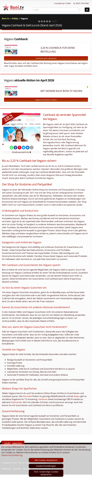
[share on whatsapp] (11, 147)
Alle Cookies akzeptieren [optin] (46, 460)
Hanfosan (43, 399)
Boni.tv (5, 18)
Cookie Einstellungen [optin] (46, 466)
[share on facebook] (15, 147)
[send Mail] (32, 147)
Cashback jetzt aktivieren (46, 58)
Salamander (16, 402)
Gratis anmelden (13, 443)
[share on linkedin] (28, 147)
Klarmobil (27, 396)
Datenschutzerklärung (11, 455)
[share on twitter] (24, 147)
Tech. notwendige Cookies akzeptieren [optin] (46, 473)
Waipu (77, 396)
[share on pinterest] (19, 147)
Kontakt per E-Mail (62, 3)
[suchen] (79, 10)
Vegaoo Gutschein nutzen (46, 99)
